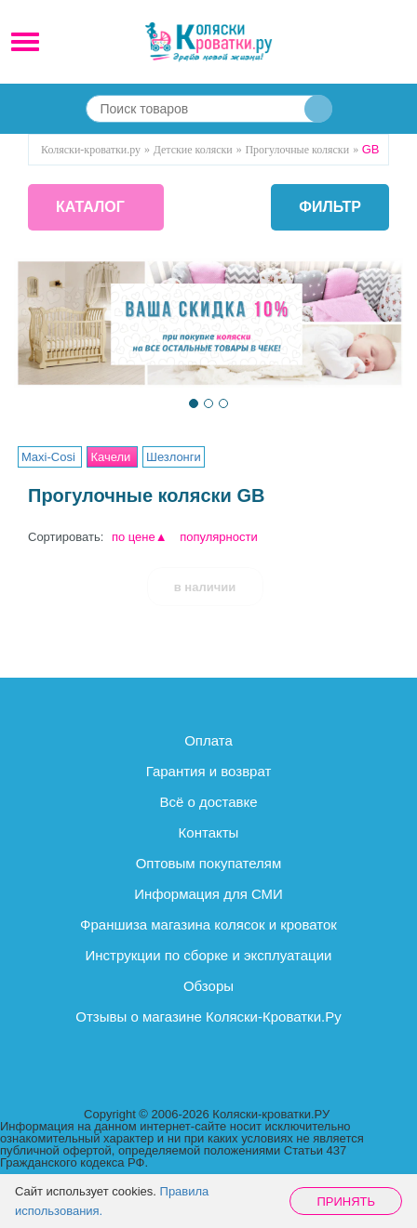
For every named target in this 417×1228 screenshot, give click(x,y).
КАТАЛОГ (90, 207)
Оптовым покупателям (209, 863)
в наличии (204, 587)
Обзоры (208, 986)
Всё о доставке (208, 802)
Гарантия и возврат (209, 771)
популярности (219, 537)
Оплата (208, 740)
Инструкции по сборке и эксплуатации (209, 955)
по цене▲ (140, 537)
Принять (345, 1201)
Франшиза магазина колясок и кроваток (208, 924)
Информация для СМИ (208, 894)
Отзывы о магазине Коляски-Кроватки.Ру (208, 1016)
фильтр (330, 207)
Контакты (209, 832)
